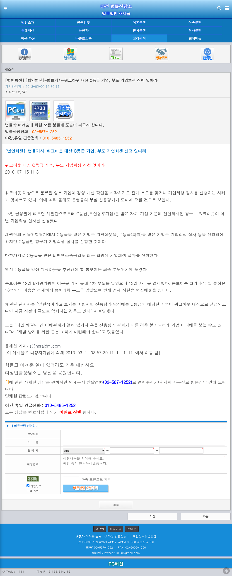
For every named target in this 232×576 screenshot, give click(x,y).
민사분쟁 (139, 30)
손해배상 (27, 30)
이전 (152, 516)
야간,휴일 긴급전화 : (38, 138)
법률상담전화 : (31, 131)
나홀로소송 (83, 38)
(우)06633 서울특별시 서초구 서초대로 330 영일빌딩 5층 (116, 542)
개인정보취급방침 (144, 536)
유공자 (83, 30)
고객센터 (139, 38)
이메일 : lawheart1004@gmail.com (116, 553)
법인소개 (27, 22)
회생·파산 (28, 38)
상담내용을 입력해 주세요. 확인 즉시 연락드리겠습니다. (144, 464)
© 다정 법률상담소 (116, 536)
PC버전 (132, 529)
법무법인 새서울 (116, 13)
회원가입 (115, 529)
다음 (205, 516)
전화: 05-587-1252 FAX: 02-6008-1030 (116, 547)
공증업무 (83, 22)
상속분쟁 (195, 22)
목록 (116, 505)
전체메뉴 (195, 38)
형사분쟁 (195, 30)
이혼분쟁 (139, 22)
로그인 (99, 529)
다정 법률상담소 (116, 6)
